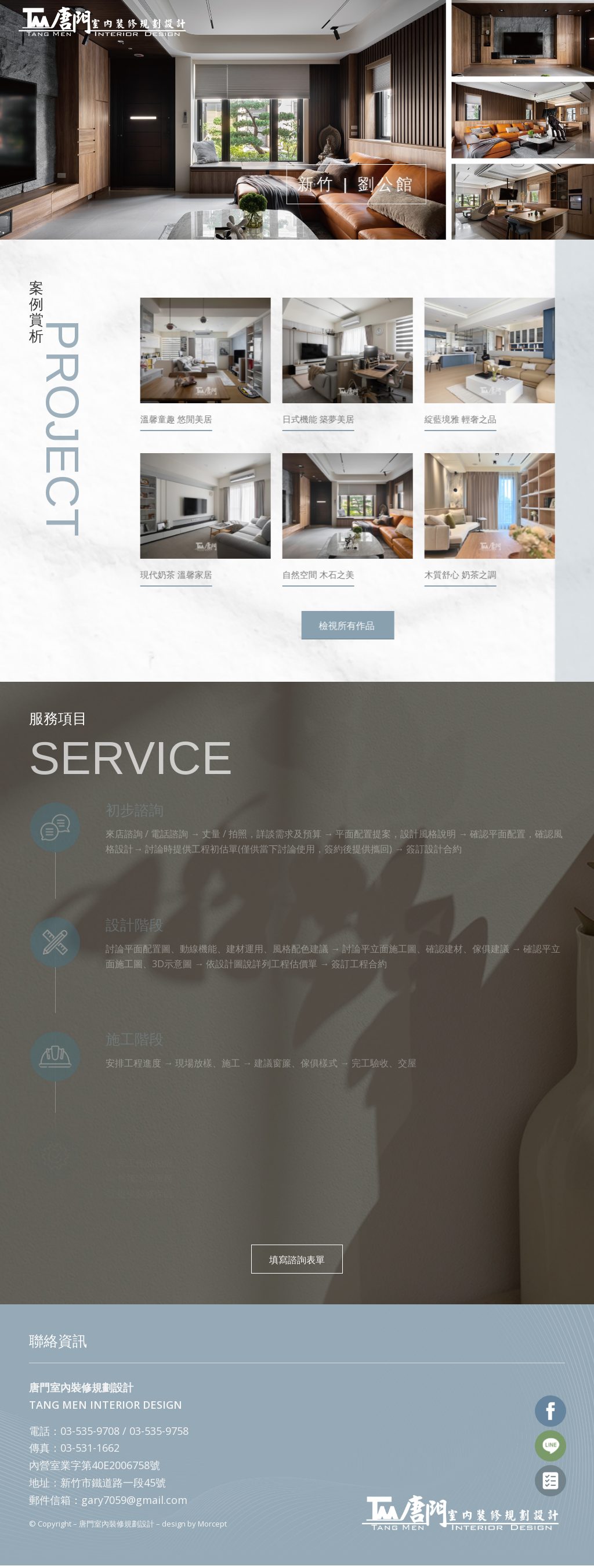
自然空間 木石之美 (321, 575)
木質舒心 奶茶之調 (463, 575)
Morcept (212, 1523)
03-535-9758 (159, 1431)
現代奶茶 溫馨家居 (179, 575)
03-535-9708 (89, 1431)
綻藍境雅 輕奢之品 (463, 419)
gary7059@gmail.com (134, 1500)
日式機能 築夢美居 (321, 419)
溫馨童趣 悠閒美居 (179, 419)
